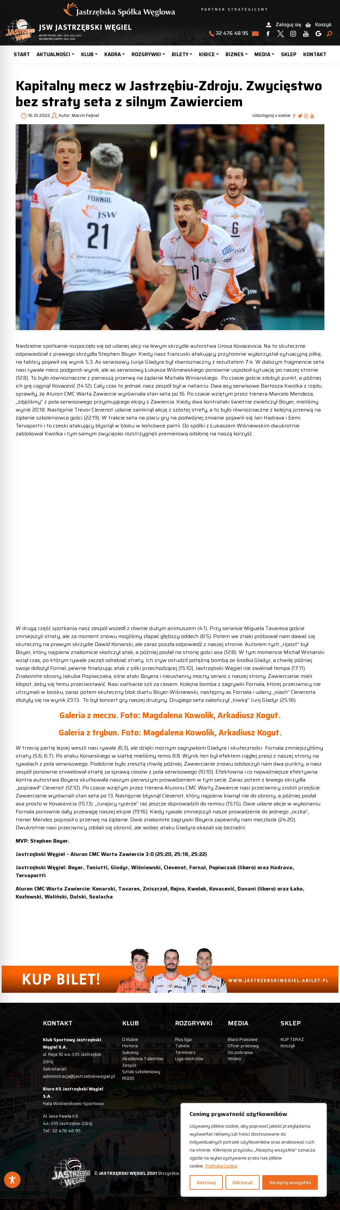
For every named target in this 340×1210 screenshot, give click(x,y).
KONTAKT (314, 54)
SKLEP (289, 54)
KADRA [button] (112, 54)
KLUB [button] (87, 54)
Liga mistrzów (189, 1058)
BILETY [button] (180, 54)
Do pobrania (240, 1052)
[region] (254, 1150)
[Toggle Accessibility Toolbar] (12, 1180)
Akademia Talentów (142, 1058)
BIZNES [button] (234, 54)
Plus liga (183, 1039)
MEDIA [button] (262, 54)
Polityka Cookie (221, 1165)
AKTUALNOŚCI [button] (53, 54)
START (22, 54)
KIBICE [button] (207, 54)
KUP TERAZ (292, 1039)
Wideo (234, 1058)
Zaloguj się (288, 25)
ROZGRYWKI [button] (146, 54)
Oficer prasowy (243, 1045)
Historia (130, 1045)
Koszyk (323, 25)
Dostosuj (206, 1182)
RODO (128, 1078)
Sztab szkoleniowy (141, 1071)
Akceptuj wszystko (290, 1182)
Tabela (182, 1045)
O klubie (130, 1039)
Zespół (129, 1065)
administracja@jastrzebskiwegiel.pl (79, 1076)
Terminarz (185, 1052)
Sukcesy (130, 1052)
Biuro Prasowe (243, 1039)
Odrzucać (242, 1182)
